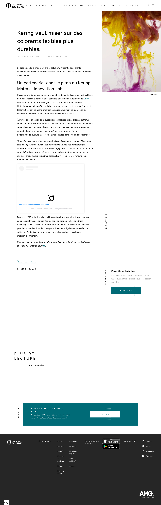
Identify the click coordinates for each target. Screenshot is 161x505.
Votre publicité (72, 459)
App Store (111, 441)
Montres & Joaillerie (94, 5)
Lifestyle (70, 5)
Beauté (55, 5)
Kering (86, 98)
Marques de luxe (60, 472)
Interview (132, 5)
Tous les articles (36, 365)
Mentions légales (73, 452)
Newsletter (73, 446)
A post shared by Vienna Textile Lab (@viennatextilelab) (50, 209)
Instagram (148, 451)
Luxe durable (23, 261)
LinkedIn (147, 441)
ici (44, 245)
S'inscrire (126, 290)
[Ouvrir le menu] (153, 5)
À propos (73, 441)
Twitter (146, 446)
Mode (29, 5)
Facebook (147, 456)
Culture (117, 5)
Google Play (111, 446)
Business (42, 5)
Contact (72, 466)
